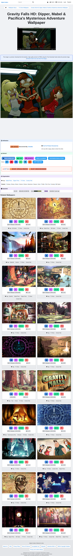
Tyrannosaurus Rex (12, 434)
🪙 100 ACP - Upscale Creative (19, 169)
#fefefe (42, 191)
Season (35, 184)
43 (21, 360)
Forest (16, 400)
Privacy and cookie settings (36, 549)
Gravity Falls (29, 180)
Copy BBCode (38, 162)
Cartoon (21, 184)
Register (69, 2)
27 (21, 530)
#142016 (36, 191)
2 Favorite (29, 158)
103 (21, 428)
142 (21, 255)
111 (21, 326)
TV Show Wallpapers (24, 7)
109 (21, 289)
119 (56, 289)
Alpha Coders (4, 2)
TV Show (23, 180)
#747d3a (39, 191)
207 (21, 221)
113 (56, 221)
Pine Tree (47, 184)
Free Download (8, 158)
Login (64, 2)
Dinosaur (19, 434)
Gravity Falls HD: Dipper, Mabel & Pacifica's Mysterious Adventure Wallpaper (49, 7)
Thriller (43, 184)
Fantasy (8, 184)
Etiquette (43, 546)
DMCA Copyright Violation (64, 546)
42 (56, 360)
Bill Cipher (58, 184)
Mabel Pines (9, 180)
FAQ (10, 546)
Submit (52, 2)
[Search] (33, 2)
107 (56, 326)
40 (21, 496)
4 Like (19, 158)
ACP (5, 169)
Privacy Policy (16, 546)
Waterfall (12, 262)
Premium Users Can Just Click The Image (36, 58)
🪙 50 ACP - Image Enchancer (37, 169)
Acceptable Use (35, 546)
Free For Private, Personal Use (50, 145)
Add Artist (14, 146)
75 (56, 255)
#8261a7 (46, 191)
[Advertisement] (36, 128)
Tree (12, 400)
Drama (25, 184)
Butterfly (11, 296)
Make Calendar (41, 158)
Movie (17, 184)
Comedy (52, 184)
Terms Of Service (26, 546)
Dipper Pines (16, 180)
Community (59, 2)
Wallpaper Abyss (13, 7)
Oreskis (30, 146)
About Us (5, 546)
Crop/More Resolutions (56, 158)
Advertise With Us (51, 546)
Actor (39, 184)
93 (21, 394)
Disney (13, 184)
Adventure (30, 184)
